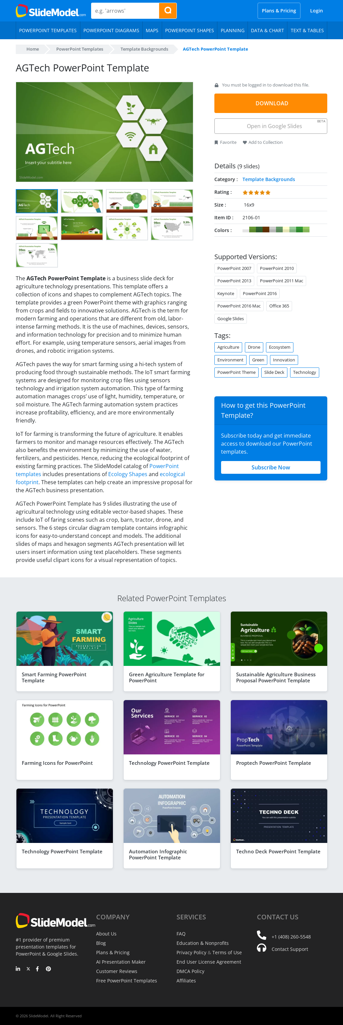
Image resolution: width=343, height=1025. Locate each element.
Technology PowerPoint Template (169, 762)
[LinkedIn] (18, 969)
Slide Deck (274, 372)
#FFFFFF (246, 230)
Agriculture (228, 347)
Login (316, 10)
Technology (304, 372)
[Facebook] (38, 969)
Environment (230, 360)
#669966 (279, 230)
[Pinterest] (48, 969)
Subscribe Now (271, 467)
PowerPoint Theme (236, 372)
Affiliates (186, 980)
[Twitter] (28, 969)
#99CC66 (306, 230)
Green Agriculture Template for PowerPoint (166, 677)
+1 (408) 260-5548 (291, 936)
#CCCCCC (272, 230)
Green (258, 360)
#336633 (259, 230)
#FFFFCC (286, 230)
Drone (254, 347)
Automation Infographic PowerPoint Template (158, 854)
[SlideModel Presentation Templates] (51, 10)
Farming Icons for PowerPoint (57, 762)
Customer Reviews (116, 971)
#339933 (299, 230)
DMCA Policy (190, 971)
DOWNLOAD (272, 103)
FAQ (181, 933)
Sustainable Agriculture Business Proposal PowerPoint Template (276, 677)
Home (32, 49)
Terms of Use (227, 952)
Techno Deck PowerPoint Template (278, 851)
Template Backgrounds (144, 49)
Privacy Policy (191, 952)
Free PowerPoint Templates (126, 980)
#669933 (252, 230)
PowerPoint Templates (79, 49)
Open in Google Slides (285, 124)
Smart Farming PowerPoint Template (54, 677)
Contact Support (290, 949)
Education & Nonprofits (203, 943)
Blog (101, 943)
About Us (106, 933)
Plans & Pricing (279, 10)
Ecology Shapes (127, 474)
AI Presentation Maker (121, 962)
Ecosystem (279, 347)
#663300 (266, 230)
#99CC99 (292, 230)
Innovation (284, 360)
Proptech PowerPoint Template (273, 762)
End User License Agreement (209, 962)
